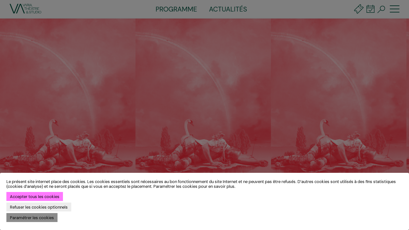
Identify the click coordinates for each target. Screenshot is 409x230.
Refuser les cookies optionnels (39, 207)
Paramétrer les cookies (32, 217)
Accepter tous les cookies (34, 196)
